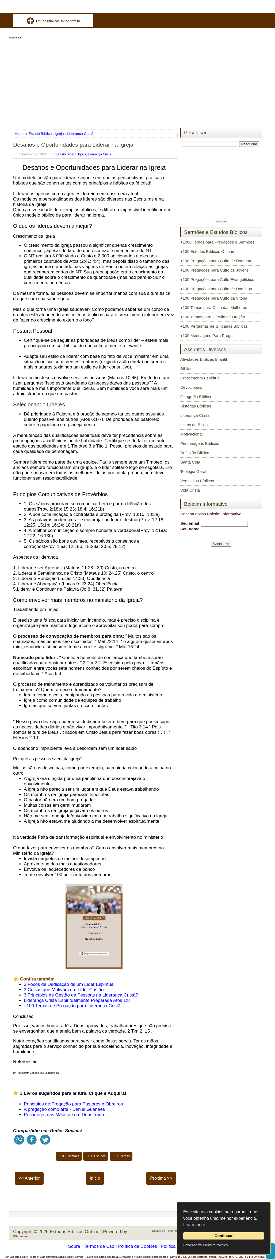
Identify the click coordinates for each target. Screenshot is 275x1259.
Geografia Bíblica (195, 396)
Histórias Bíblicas (195, 406)
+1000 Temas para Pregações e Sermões (217, 242)
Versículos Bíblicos (197, 481)
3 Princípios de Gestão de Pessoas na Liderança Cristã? (81, 995)
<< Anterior (29, 1178)
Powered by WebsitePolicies (205, 1244)
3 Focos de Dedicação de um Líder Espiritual (69, 984)
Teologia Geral (193, 471)
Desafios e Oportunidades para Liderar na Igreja (73, 145)
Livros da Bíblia (194, 424)
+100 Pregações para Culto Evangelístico (217, 279)
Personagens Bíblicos (199, 443)
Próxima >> (161, 1178)
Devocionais (191, 387)
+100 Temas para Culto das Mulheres (213, 307)
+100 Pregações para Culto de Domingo (216, 289)
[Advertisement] (137, 81)
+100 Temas (121, 1156)
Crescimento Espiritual (200, 378)
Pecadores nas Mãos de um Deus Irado (64, 1114)
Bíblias (186, 368)
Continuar (224, 1236)
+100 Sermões (68, 1156)
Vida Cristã (190, 490)
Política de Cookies (137, 1246)
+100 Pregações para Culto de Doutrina (215, 260)
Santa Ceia (190, 462)
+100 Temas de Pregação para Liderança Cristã (72, 1005)
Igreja (59, 134)
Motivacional (191, 434)
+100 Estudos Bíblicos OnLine (207, 251)
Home (20, 134)
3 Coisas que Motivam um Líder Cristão (64, 989)
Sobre (74, 1246)
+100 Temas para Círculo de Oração (212, 317)
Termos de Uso (99, 1246)
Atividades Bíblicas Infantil (203, 359)
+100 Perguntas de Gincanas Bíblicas (213, 326)
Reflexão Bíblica (194, 452)
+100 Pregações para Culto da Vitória (213, 298)
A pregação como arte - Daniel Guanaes (64, 1109)
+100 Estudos (96, 1156)
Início (95, 1178)
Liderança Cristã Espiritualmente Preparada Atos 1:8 (77, 1000)
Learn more (194, 1224)
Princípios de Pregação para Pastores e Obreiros (73, 1104)
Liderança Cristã (80, 134)
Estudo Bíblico (40, 134)
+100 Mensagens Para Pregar (207, 335)
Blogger (21, 1237)
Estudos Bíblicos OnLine (74, 1231)
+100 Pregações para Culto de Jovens (214, 270)
